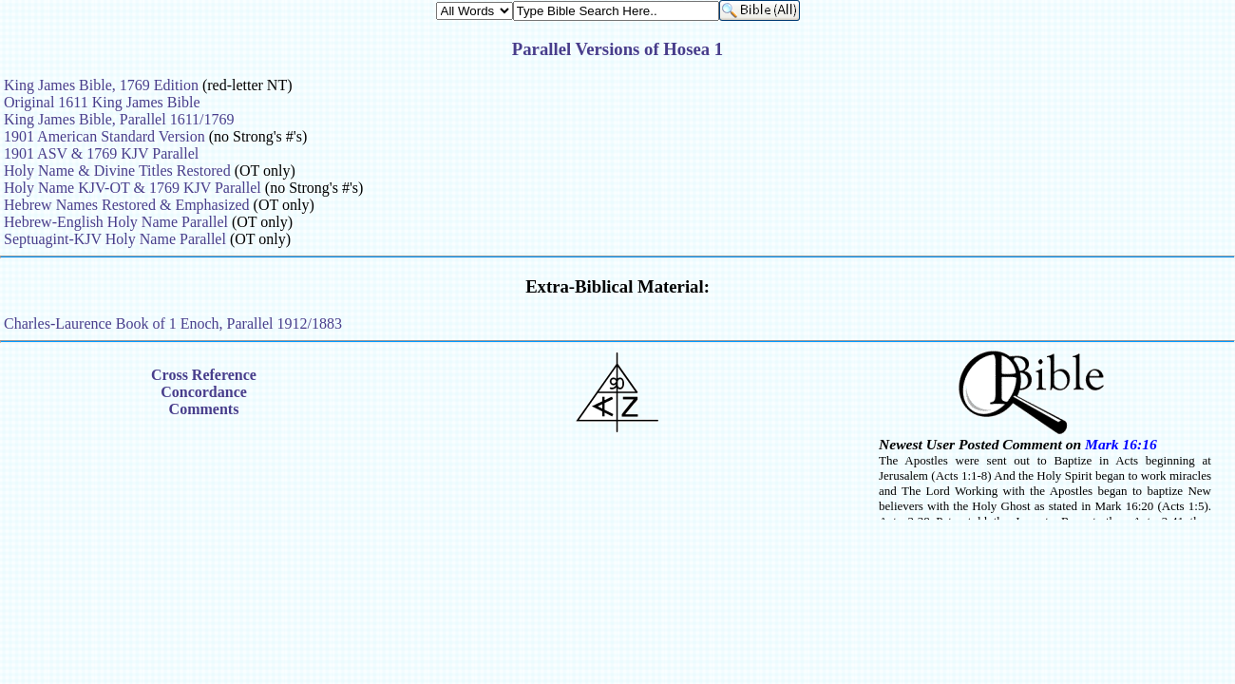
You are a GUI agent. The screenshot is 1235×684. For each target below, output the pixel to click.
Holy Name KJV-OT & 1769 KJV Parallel (132, 188)
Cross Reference (203, 375)
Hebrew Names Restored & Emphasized (127, 205)
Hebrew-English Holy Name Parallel (116, 222)
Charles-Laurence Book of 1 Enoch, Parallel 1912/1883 (173, 323)
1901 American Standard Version (104, 136)
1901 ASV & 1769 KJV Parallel (101, 153)
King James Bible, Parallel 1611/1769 (119, 119)
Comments (204, 409)
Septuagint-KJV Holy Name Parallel (115, 239)
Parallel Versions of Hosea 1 (617, 49)
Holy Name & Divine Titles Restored (117, 170)
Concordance (204, 392)
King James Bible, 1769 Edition (101, 85)
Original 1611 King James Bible (102, 102)
